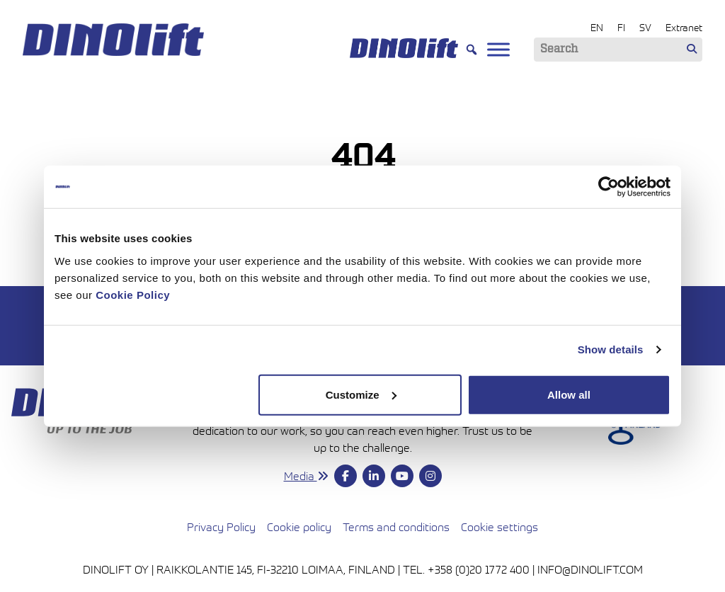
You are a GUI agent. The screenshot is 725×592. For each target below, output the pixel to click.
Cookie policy (299, 527)
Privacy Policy (221, 527)
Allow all (568, 394)
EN (596, 27)
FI (621, 27)
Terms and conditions (396, 526)
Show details (611, 349)
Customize (361, 394)
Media (306, 476)
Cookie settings (499, 527)
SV (645, 27)
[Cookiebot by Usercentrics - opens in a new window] (608, 187)
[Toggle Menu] (498, 49)
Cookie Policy (133, 294)
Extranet (684, 27)
